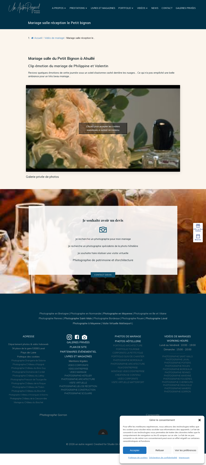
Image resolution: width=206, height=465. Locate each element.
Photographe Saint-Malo (78, 324)
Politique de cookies (138, 457)
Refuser (159, 450)
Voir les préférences (185, 450)
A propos (59, 7)
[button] (199, 420)
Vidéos (142, 7)
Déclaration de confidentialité (163, 457)
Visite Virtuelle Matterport (117, 329)
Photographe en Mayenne (117, 319)
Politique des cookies (29, 366)
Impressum (184, 457)
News (155, 7)
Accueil (37, 38)
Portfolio (126, 7)
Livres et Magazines (103, 7)
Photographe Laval (156, 324)
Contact (167, 7)
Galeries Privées (186, 7)
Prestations (79, 7)
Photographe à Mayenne (87, 329)
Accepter (134, 450)
